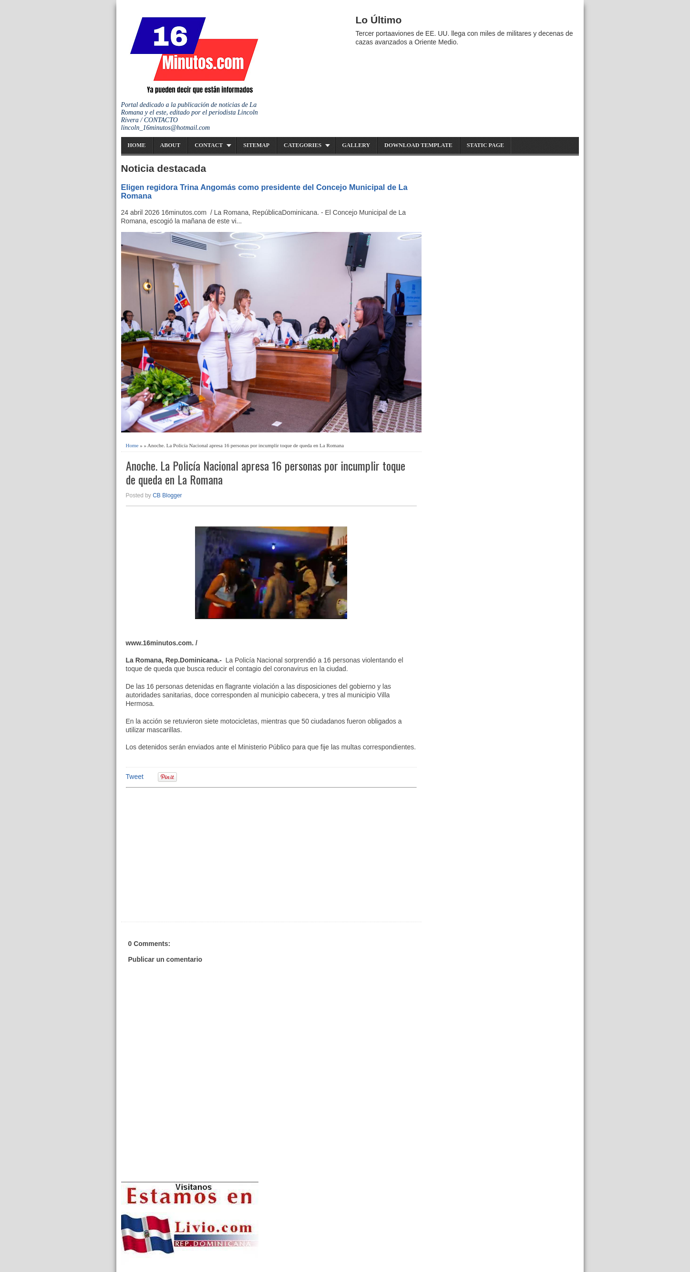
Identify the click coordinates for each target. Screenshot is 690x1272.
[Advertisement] (199, 853)
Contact (209, 145)
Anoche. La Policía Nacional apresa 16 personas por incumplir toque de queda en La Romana (265, 472)
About (170, 145)
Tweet (135, 776)
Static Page (485, 145)
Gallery (356, 145)
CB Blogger (167, 495)
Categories (302, 145)
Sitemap (256, 145)
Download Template (418, 145)
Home (137, 145)
